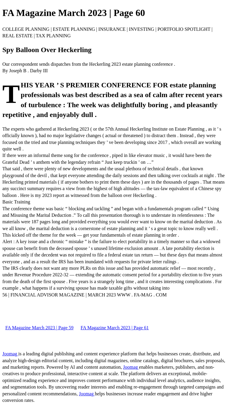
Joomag (10, 353)
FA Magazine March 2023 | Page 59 (39, 327)
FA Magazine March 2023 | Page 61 (115, 327)
